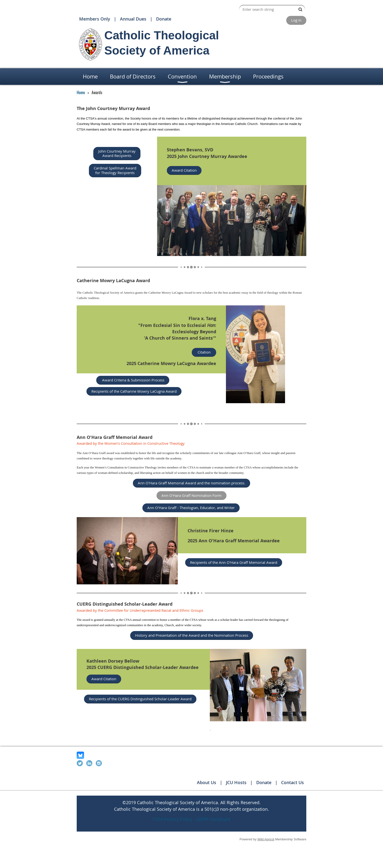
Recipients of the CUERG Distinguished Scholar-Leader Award (140, 698)
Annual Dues (133, 19)
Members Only (94, 19)
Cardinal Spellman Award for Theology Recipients (115, 170)
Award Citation (184, 170)
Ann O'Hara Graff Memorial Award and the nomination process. (191, 482)
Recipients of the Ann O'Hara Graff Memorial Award (233, 562)
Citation (204, 352)
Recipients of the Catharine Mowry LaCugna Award (134, 391)
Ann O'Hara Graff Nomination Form (191, 495)
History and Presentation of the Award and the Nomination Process (191, 635)
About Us (206, 782)
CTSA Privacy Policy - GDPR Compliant (191, 819)
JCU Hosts (236, 782)
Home (81, 92)
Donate (163, 19)
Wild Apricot (265, 839)
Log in (296, 20)
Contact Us (292, 782)
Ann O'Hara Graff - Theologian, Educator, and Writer (191, 507)
